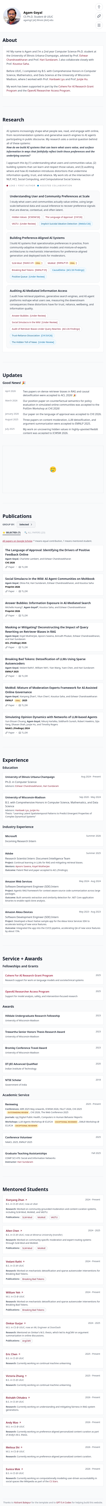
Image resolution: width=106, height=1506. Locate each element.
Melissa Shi (14, 1447)
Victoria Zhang (16, 1376)
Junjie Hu (82, 79)
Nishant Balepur (22, 1502)
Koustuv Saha (21, 64)
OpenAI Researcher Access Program (48, 90)
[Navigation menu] (99, 25)
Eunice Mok (14, 1469)
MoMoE (41, 1217)
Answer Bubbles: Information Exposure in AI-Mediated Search (48, 603)
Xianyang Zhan (16, 1200)
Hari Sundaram (49, 59)
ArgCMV (26, 1340)
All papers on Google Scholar (17, 540)
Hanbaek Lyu (57, 79)
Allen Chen (14, 1230)
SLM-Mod (27, 1217)
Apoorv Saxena (23, 866)
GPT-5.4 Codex (63, 1502)
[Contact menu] (99, 16)
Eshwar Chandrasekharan (28, 785)
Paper (10, 566)
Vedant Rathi (15, 1261)
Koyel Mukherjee (41, 866)
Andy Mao (13, 1422)
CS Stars (53, 1481)
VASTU (54, 1217)
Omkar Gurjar (16, 1323)
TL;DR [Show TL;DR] (23, 566)
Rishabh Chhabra (18, 1397)
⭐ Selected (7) (12, 532)
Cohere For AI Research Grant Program (29, 975)
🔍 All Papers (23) (34, 532)
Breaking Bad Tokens (33, 1279)
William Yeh (14, 1292)
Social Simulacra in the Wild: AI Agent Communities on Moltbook (50, 579)
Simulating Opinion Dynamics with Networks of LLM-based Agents (51, 717)
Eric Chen (13, 1354)
